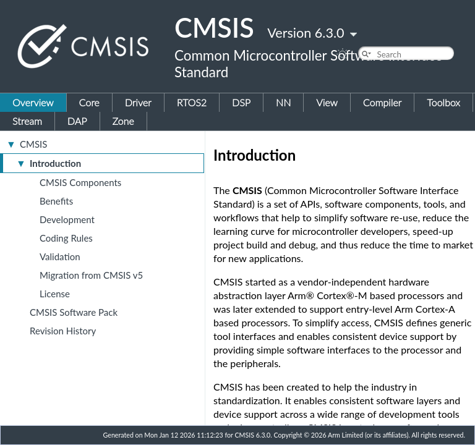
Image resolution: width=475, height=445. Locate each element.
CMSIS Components (80, 182)
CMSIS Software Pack (74, 312)
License (55, 293)
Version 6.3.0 (305, 33)
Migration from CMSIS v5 (91, 275)
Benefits (56, 200)
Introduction (55, 163)
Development (67, 219)
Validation (60, 256)
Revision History (63, 330)
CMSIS (33, 144)
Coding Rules (66, 238)
